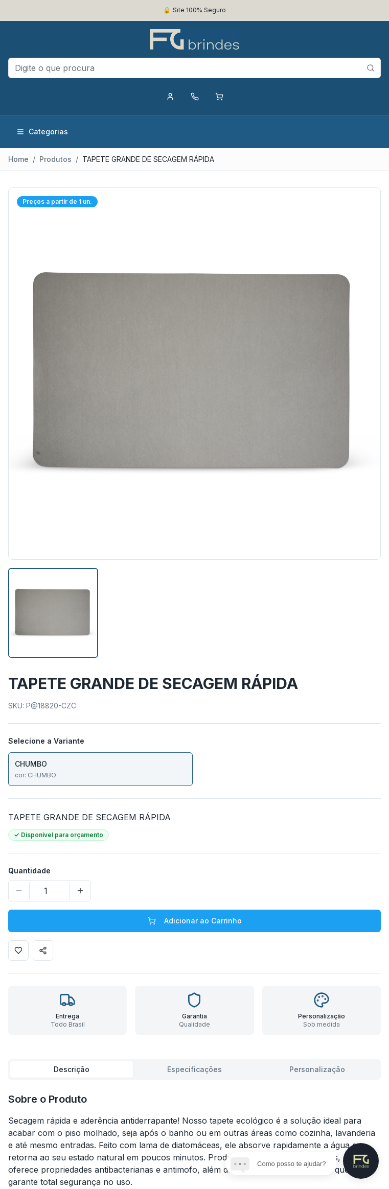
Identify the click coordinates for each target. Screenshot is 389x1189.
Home (18, 159)
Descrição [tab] (71, 1069)
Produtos (55, 159)
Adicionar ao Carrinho (195, 920)
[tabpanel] (194, 1140)
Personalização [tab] (317, 1069)
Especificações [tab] (194, 1069)
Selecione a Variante (46, 740)
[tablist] (194, 1069)
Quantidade (29, 870)
